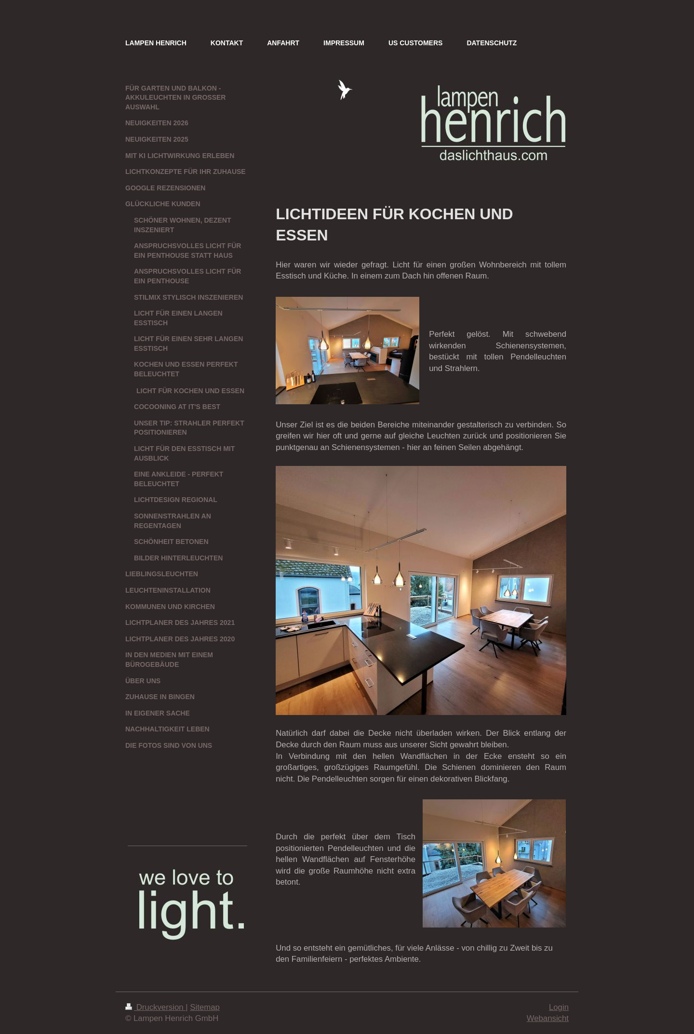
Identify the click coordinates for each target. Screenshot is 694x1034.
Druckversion (155, 1007)
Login (559, 1007)
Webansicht (548, 1018)
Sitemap (205, 1007)
